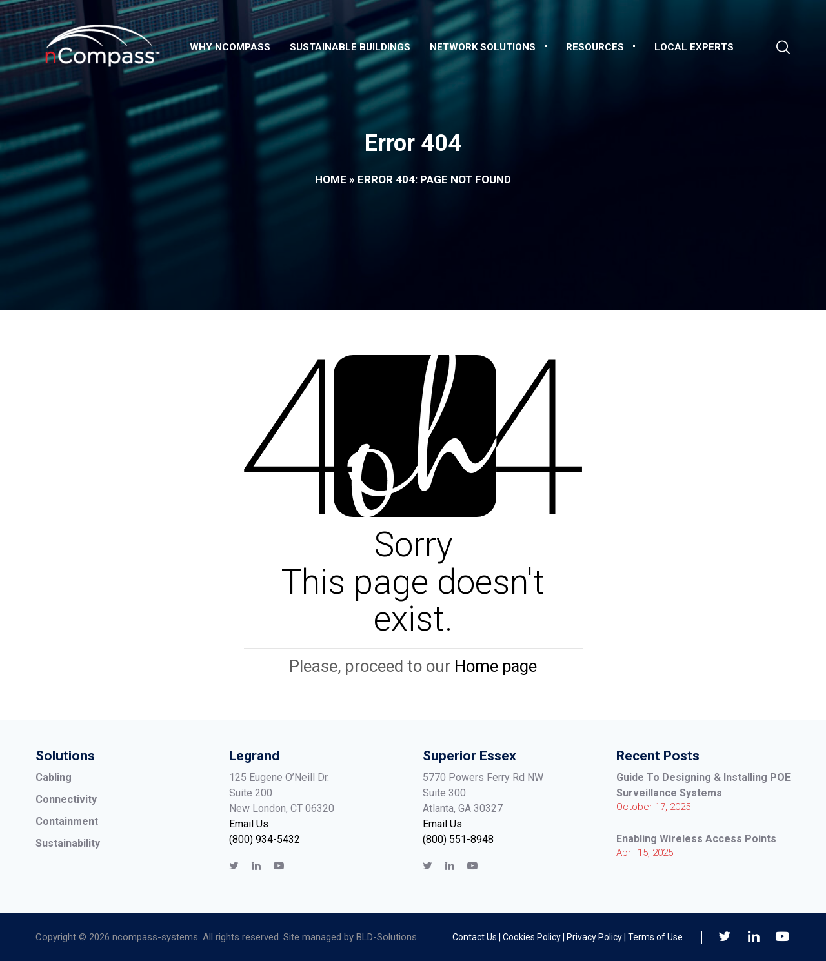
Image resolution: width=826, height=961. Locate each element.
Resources (595, 47)
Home (331, 179)
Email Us (248, 824)
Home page (496, 666)
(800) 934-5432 (264, 839)
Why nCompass (230, 47)
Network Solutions (483, 47)
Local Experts (694, 47)
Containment (66, 821)
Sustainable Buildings (350, 47)
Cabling (53, 777)
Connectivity (66, 799)
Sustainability (67, 843)
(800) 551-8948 (458, 839)
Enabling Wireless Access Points (696, 839)
